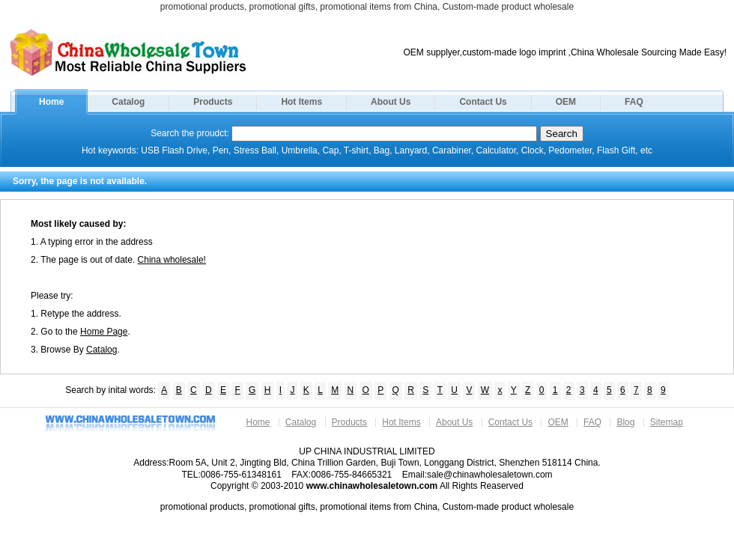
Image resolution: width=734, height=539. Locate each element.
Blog (625, 422)
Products (212, 102)
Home (51, 102)
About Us (390, 102)
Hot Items (301, 102)
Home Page (103, 331)
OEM (566, 102)
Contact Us (482, 102)
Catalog (128, 102)
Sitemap (666, 422)
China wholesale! (172, 260)
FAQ (634, 102)
